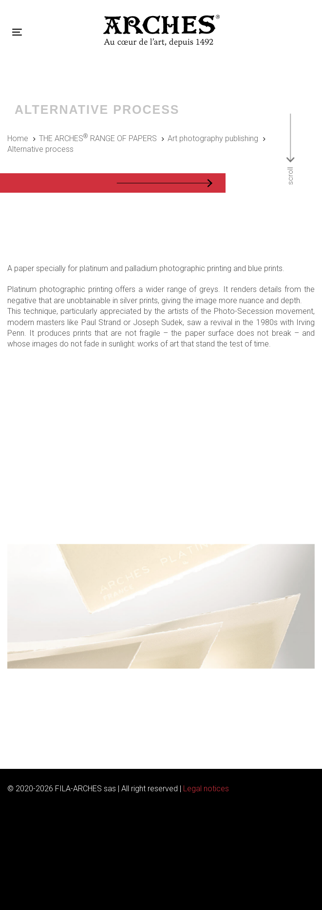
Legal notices (206, 788)
